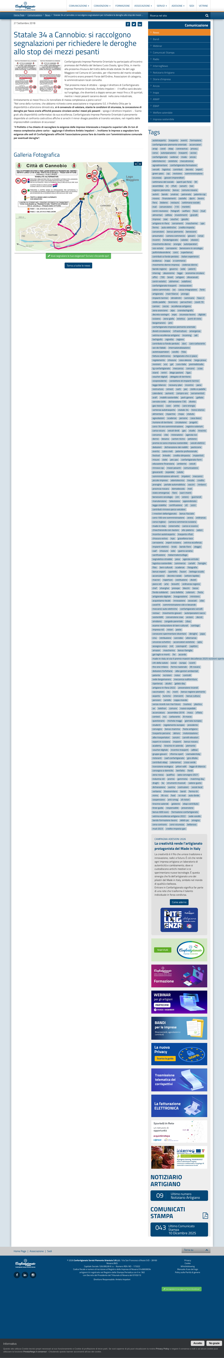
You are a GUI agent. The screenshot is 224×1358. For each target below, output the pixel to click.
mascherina (169, 650)
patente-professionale (186, 451)
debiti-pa (184, 820)
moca (190, 712)
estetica (181, 318)
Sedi (191, 6)
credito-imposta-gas (176, 828)
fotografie (192, 567)
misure (156, 459)
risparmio (170, 414)
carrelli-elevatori (190, 737)
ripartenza (157, 683)
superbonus (186, 252)
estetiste (173, 161)
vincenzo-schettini (161, 642)
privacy (194, 148)
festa (200, 592)
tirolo (174, 546)
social (173, 662)
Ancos (156, 86)
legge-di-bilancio (197, 766)
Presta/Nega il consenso (34, 1351)
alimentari (157, 215)
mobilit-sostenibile (169, 397)
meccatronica (186, 161)
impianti (177, 741)
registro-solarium (194, 426)
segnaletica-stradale (162, 559)
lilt (196, 181)
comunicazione (191, 467)
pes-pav (174, 459)
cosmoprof (181, 646)
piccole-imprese (160, 480)
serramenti (177, 223)
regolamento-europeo (174, 725)
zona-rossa (158, 774)
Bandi (156, 39)
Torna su (196, 1250)
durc (184, 343)
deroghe (193, 633)
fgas (188, 372)
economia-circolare (195, 273)
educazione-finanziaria (163, 463)
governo (173, 269)
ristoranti (157, 758)
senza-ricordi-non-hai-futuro (166, 704)
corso (155, 152)
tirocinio (202, 430)
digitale (202, 314)
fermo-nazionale (179, 667)
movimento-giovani (172, 613)
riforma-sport (176, 754)
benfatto (180, 770)
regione (180, 339)
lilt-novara (195, 667)
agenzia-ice (191, 434)
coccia (165, 306)
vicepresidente (159, 380)
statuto (190, 414)
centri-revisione (160, 211)
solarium (190, 592)
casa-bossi (196, 418)
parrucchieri (186, 302)
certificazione (175, 505)
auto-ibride (194, 795)
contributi (177, 169)
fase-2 (200, 298)
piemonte (190, 745)
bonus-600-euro (160, 812)
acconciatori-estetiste (184, 642)
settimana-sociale (191, 202)
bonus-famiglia (185, 650)
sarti (178, 389)
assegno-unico (160, 646)
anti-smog (173, 799)
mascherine (191, 223)
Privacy (187, 1260)
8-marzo (187, 716)
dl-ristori (185, 799)
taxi (191, 186)
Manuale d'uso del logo (187, 1269)
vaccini (191, 484)
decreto (189, 169)
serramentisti (197, 393)
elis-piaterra (188, 530)
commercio (180, 563)
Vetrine (203, 6)
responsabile (172, 808)
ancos (193, 157)
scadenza (171, 418)
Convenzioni (102, 6)
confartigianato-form (191, 459)
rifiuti (173, 186)
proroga (185, 293)
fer (174, 654)
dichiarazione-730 (177, 401)
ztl (186, 505)
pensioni (157, 700)
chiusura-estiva (160, 538)
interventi (178, 695)
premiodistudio (196, 364)
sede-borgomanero (162, 679)
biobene (164, 202)
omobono (157, 621)
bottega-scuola (197, 571)
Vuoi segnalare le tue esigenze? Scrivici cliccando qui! (78, 256)
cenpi (200, 235)
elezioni (194, 239)
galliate (199, 397)
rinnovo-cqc (158, 467)
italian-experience (190, 256)
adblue (194, 749)
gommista (182, 778)
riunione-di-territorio (162, 422)
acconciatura (159, 712)
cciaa (200, 368)
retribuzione (165, 638)
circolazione (180, 422)
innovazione (179, 600)
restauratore (185, 285)
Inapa (156, 92)
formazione (195, 140)
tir (167, 186)
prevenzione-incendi (188, 687)
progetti (193, 422)
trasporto (173, 140)
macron (156, 580)
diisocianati (192, 277)
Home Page (19, 15)
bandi (183, 791)
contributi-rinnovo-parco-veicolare (169, 509)
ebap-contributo (190, 803)
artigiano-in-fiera (161, 223)
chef (155, 588)
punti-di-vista (194, 318)
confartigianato (160, 157)
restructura (158, 389)
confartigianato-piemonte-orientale (169, 144)
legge (179, 273)
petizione (192, 439)
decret (199, 617)
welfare (186, 211)
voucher (174, 219)
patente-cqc (200, 194)
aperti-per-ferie (184, 181)
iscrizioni (167, 675)
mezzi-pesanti (174, 467)
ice (174, 289)
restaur (156, 613)
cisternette (174, 526)
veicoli (192, 463)
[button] (136, 164)
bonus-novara (191, 741)
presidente (193, 725)
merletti (186, 206)
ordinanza (200, 517)
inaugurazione (180, 596)
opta (200, 642)
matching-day (197, 778)
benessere (191, 231)
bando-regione (159, 269)
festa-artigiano (190, 729)
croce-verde (189, 762)
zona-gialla (169, 318)
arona (190, 517)
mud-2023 (158, 828)
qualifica (170, 774)
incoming (187, 335)
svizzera (156, 318)
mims (155, 795)
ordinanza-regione (191, 584)
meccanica (178, 368)
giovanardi (157, 472)
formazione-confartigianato (185, 812)
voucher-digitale (160, 749)
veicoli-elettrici (198, 443)
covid (163, 148)
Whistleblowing (188, 1266)
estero (185, 497)
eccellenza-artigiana (181, 306)
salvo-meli (167, 451)
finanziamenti (169, 198)
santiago (195, 625)
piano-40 (157, 584)
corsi (175, 252)
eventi (184, 140)
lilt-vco (164, 795)
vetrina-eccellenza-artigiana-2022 (169, 816)
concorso (157, 434)
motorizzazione (190, 733)
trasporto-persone (161, 733)
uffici (155, 277)
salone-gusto (195, 783)
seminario (189, 298)
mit (171, 646)
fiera (155, 202)
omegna (196, 820)
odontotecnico (177, 480)
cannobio (178, 638)
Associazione (143, 6)
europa (183, 662)
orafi (155, 397)
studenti (157, 725)
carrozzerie (171, 248)
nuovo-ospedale (187, 708)
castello (182, 198)
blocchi (186, 588)
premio (171, 778)
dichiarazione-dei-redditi (176, 447)
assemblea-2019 (176, 712)
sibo (202, 600)
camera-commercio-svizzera (182, 521)
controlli (187, 675)
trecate (190, 480)
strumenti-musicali (176, 783)
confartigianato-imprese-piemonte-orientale (174, 327)
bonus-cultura (193, 695)
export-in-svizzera (161, 741)
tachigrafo (157, 339)
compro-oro (182, 393)
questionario (158, 720)
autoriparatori (190, 244)
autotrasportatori (161, 352)
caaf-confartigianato (174, 758)
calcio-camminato (161, 289)
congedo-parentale (174, 621)
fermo (155, 227)
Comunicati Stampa (163, 52)
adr (196, 335)
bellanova (191, 824)
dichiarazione (159, 787)
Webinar (157, 46)
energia (177, 244)
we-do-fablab (159, 347)
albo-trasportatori (161, 737)
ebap (171, 148)
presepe (176, 588)
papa (202, 633)
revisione (177, 173)
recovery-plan (175, 385)
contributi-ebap (160, 762)
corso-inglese (159, 521)
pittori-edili (181, 766)
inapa (167, 260)
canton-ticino (178, 439)
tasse (195, 588)
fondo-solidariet (160, 592)
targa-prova (200, 360)
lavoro (201, 198)
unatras (174, 194)
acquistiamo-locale (161, 600)
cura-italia (181, 364)
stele (164, 459)
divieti (193, 580)
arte (166, 584)
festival (156, 455)
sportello (173, 571)
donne (156, 439)
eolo (173, 550)
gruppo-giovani (160, 754)
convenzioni (158, 231)
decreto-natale (174, 575)
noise (177, 675)
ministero (195, 596)
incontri (156, 239)
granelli (193, 215)
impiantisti (198, 455)
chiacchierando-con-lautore (166, 530)
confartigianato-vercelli (191, 608)
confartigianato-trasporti (164, 285)
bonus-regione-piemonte (193, 691)
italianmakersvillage (177, 555)
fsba (184, 352)
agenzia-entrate (190, 559)
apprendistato (189, 501)
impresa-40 (158, 629)
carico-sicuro (159, 430)
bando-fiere (185, 546)
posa (177, 559)
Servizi (162, 6)
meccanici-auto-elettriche (165, 608)
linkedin (166, 455)
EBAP (156, 106)
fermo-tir (193, 791)
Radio (156, 59)
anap (155, 148)
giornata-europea (193, 720)
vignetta (169, 339)
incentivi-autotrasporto (164, 534)
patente (156, 675)
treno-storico (198, 409)
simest (169, 389)
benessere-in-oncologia (191, 248)
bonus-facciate (187, 513)
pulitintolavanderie (161, 252)
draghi (156, 783)
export (199, 169)
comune (173, 708)
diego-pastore (176, 372)
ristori (170, 629)
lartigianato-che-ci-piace (185, 356)
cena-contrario (160, 824)
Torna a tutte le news (78, 265)
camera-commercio (175, 235)
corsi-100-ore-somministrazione (168, 517)
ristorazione (177, 434)
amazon (156, 650)
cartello (167, 700)
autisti (156, 194)
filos (155, 567)
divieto (192, 401)
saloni (199, 530)
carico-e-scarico (190, 526)
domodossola (178, 488)
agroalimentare (160, 165)
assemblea (158, 186)
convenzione (166, 206)
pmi (170, 322)
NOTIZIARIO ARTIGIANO (166, 1180)
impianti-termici (160, 298)
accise (193, 152)
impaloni (186, 476)
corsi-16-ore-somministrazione (168, 426)
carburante (175, 716)
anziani (189, 617)
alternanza (191, 638)
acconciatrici (158, 575)
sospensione (159, 799)
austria (171, 787)
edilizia (169, 215)
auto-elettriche (169, 227)
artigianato (158, 293)
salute (180, 472)
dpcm (192, 198)
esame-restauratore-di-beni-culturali (170, 625)
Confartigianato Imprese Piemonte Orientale (25, 6)
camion (156, 306)
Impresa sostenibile (163, 119)
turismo (166, 695)
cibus (188, 621)
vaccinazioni (158, 691)
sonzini (176, 737)
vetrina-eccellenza (192, 542)
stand (155, 372)
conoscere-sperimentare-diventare (169, 633)
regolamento (159, 360)
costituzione (181, 580)
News (47, 15)
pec (185, 389)
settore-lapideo (192, 575)
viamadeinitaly (193, 754)
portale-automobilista (174, 484)
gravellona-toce (185, 538)
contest (156, 716)
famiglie (202, 563)
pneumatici (158, 235)
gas (184, 430)
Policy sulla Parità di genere (187, 1272)
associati (192, 600)
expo (174, 314)
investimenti (181, 215)
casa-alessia (185, 360)
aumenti (169, 393)
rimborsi (202, 484)
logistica (166, 169)
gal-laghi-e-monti (161, 654)
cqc (168, 173)
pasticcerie (196, 447)
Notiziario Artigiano (163, 72)
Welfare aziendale (162, 112)
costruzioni (183, 787)
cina (154, 638)
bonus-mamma (172, 729)
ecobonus (157, 260)
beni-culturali (166, 567)
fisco (195, 211)
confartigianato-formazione (183, 165)
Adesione (178, 6)
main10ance (172, 293)
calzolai (184, 239)
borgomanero (159, 322)
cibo (166, 434)
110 (177, 206)
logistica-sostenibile (162, 563)
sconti (192, 662)
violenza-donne (189, 264)
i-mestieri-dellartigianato (164, 513)
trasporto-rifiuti (185, 534)
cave (168, 405)
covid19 (156, 604)
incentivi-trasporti (179, 749)
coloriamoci (175, 762)
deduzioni (157, 447)
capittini (193, 646)
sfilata (199, 712)
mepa (181, 414)
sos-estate (158, 248)
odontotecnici (159, 161)
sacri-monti (185, 492)
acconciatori (195, 144)
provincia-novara (161, 488)
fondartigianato (170, 239)
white (176, 405)
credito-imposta (186, 227)
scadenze (179, 567)
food (173, 795)
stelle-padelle (159, 302)
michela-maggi (175, 720)
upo (202, 223)
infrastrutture (179, 331)
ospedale (170, 472)
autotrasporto (159, 140)
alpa (173, 310)
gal (171, 364)
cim (177, 497)
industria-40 (159, 778)
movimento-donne (161, 244)
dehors (176, 733)
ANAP (156, 99)
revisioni (157, 364)
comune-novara (189, 190)
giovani (191, 235)
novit (175, 691)
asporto (156, 695)
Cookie (188, 1263)
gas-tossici (158, 405)
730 (162, 277)
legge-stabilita (159, 505)
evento (156, 451)
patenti (192, 269)
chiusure (164, 550)
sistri (193, 505)
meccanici (197, 476)
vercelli (156, 169)
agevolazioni (158, 418)
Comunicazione (79, 6)
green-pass (158, 173)
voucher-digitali (160, 376)
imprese (156, 219)
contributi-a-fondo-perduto (165, 256)
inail (154, 206)
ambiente (181, 463)
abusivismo (168, 273)
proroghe (157, 484)
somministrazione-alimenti (166, 476)
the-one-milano (160, 667)
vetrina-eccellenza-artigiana (166, 335)
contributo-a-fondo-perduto (166, 343)
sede (183, 269)
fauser (183, 571)
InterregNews (160, 66)
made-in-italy (159, 526)
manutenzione (159, 501)
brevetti (175, 584)
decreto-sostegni (161, 314)
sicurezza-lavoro (187, 314)
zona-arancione (160, 310)
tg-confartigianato (161, 368)
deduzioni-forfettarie (162, 671)
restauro (175, 202)
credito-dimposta (182, 455)
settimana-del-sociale (163, 181)
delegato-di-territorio (180, 376)
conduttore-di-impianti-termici (184, 380)
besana (165, 439)
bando (165, 194)
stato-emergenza (161, 492)
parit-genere (187, 397)
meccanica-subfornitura (185, 679)
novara (156, 198)
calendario (157, 393)
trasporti (183, 152)
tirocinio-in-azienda (173, 745)
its (168, 691)
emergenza (195, 331)
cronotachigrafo (185, 310)
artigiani (180, 277)
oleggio (197, 546)
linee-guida (158, 808)
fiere (174, 492)
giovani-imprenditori (174, 177)
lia (163, 783)
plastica (198, 704)
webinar (174, 157)
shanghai (164, 588)
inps (173, 538)
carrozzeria (158, 542)
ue (154, 708)
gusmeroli (196, 497)
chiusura (172, 360)
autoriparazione (168, 152)
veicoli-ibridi (173, 430)
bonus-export (159, 571)
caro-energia (189, 405)
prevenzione (187, 808)
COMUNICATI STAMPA (179, 1212)
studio (192, 430)
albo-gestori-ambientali (186, 671)
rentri (164, 372)
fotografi (175, 211)
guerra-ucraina (185, 550)
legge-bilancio (159, 385)
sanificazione (159, 555)
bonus (176, 190)
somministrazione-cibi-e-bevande (179, 604)
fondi (190, 770)
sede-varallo (194, 816)
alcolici (169, 683)
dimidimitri (176, 298)
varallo (175, 352)
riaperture (167, 580)
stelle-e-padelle (197, 389)
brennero (173, 302)
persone (183, 418)
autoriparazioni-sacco (195, 613)
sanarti (183, 186)
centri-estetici (159, 281)
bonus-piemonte (175, 231)
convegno (157, 729)
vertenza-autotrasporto (164, 409)
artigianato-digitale (162, 596)
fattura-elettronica (161, 356)
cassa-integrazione (188, 289)
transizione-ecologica (163, 766)
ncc (164, 716)
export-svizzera (173, 542)
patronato (186, 194)
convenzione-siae (174, 617)
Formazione (122, 6)
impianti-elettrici (160, 546)
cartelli (192, 563)
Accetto (197, 1343)
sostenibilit (158, 617)
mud (203, 211)
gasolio (185, 219)
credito (201, 480)
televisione (175, 501)
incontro (189, 385)
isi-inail (182, 795)
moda (184, 157)
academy (157, 745)
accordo (182, 654)
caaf (155, 550)
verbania (157, 791)
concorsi (190, 368)
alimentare (158, 414)
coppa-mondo (180, 700)
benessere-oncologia (162, 497)
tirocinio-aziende (160, 803)
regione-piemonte (161, 190)
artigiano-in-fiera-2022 (164, 687)
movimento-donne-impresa (166, 264)
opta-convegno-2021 (188, 774)
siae (165, 219)
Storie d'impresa (162, 79)
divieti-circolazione (161, 331)
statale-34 (183, 409)
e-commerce (179, 260)
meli (190, 488)
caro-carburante (197, 343)
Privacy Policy (162, 1349)
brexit (170, 277)
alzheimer (174, 281)
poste (178, 629)
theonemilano (170, 791)
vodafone (186, 281)
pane (199, 385)
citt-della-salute (160, 662)
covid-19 (199, 302)
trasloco (187, 704)
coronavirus (182, 148)
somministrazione (193, 173)
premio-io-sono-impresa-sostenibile (170, 443)
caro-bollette (177, 592)
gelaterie (176, 803)
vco (165, 364)
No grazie (214, 1343)
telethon (162, 708)
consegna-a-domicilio (163, 770)
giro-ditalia (192, 758)
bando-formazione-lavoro (165, 820)
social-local (197, 787)
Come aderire (179, 902)
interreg (156, 273)
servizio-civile (159, 401)
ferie (202, 289)
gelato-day (180, 683)
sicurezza (157, 177)
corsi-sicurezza (177, 824)
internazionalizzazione (179, 347)
